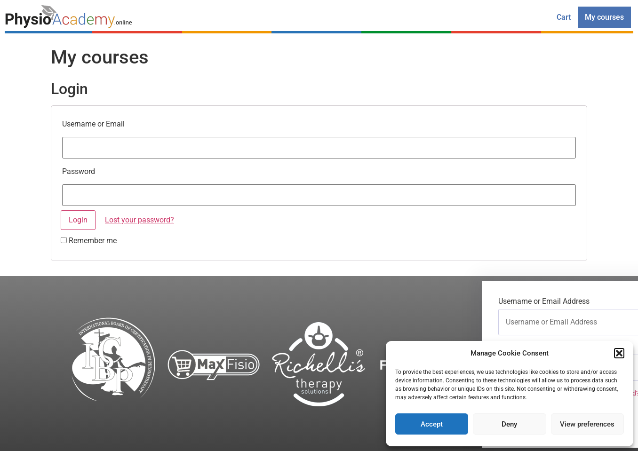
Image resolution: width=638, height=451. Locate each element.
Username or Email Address (544, 301)
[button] (619, 353)
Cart (564, 17)
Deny (509, 424)
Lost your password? (139, 219)
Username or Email (93, 123)
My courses (604, 17)
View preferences (587, 424)
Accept (432, 424)
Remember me (89, 241)
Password (78, 171)
